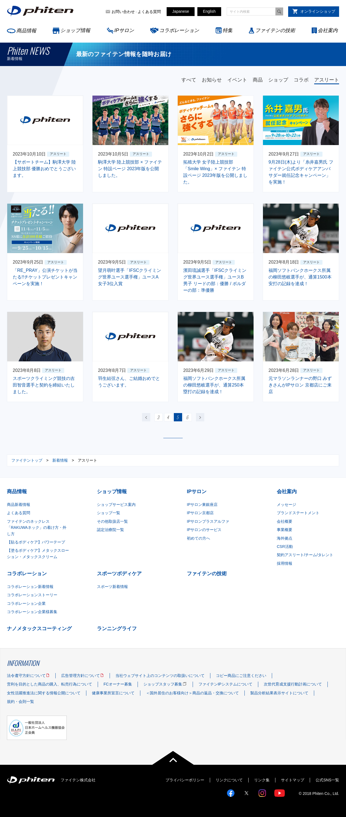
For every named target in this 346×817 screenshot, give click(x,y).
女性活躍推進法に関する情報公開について (44, 693)
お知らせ (212, 80)
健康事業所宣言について (113, 693)
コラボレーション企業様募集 (32, 612)
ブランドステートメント (298, 513)
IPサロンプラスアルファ (208, 521)
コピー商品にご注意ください (241, 675)
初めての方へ (198, 538)
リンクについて (229, 780)
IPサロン (124, 30)
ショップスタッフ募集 (162, 684)
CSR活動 (285, 546)
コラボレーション (179, 30)
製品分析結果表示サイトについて (279, 693)
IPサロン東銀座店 (202, 504)
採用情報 (284, 563)
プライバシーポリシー (185, 780)
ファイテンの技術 (275, 30)
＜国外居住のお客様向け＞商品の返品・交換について (192, 693)
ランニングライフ (117, 628)
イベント (237, 80)
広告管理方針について (80, 675)
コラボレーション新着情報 (30, 586)
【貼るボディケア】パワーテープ (36, 542)
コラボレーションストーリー (32, 595)
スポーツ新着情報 (112, 586)
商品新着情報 (18, 504)
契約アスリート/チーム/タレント (305, 555)
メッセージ (286, 504)
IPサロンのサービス (204, 529)
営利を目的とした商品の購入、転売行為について (49, 684)
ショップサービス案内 (116, 504)
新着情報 (60, 460)
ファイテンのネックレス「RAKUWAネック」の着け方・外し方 (36, 527)
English (209, 11)
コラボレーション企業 (26, 603)
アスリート (326, 80)
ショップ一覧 (108, 513)
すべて (188, 80)
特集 (228, 30)
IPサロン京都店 (200, 513)
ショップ (278, 80)
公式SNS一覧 (327, 780)
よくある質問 (149, 11)
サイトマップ (292, 780)
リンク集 (262, 780)
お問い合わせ (123, 11)
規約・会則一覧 (20, 701)
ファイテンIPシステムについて (225, 684)
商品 (258, 80)
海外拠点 (284, 538)
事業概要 (284, 529)
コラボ (301, 80)
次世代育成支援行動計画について (293, 684)
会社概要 (284, 521)
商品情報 (26, 30)
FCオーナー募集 (118, 684)
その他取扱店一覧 (112, 521)
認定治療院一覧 (110, 529)
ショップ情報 (75, 30)
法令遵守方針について (26, 675)
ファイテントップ (26, 460)
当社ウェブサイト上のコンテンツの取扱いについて (160, 675)
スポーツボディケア (119, 573)
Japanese (180, 11)
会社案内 (328, 30)
